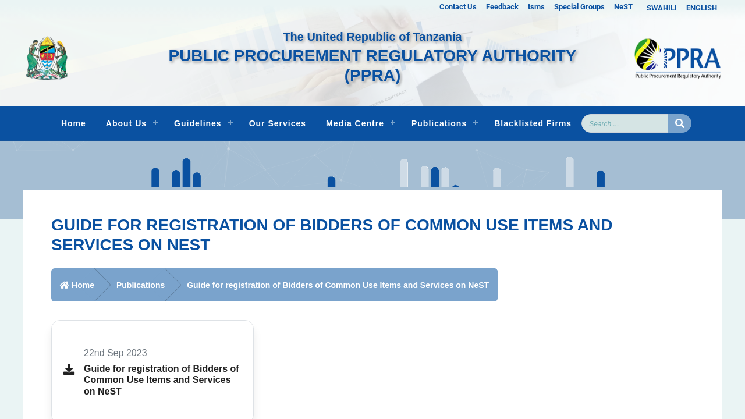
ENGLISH (701, 7)
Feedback (502, 6)
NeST (623, 6)
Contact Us (458, 6)
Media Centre (355, 123)
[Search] (625, 123)
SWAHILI (662, 7)
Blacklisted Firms (533, 123)
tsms (536, 6)
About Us (126, 123)
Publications (439, 123)
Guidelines (198, 123)
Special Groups (579, 6)
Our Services (277, 123)
